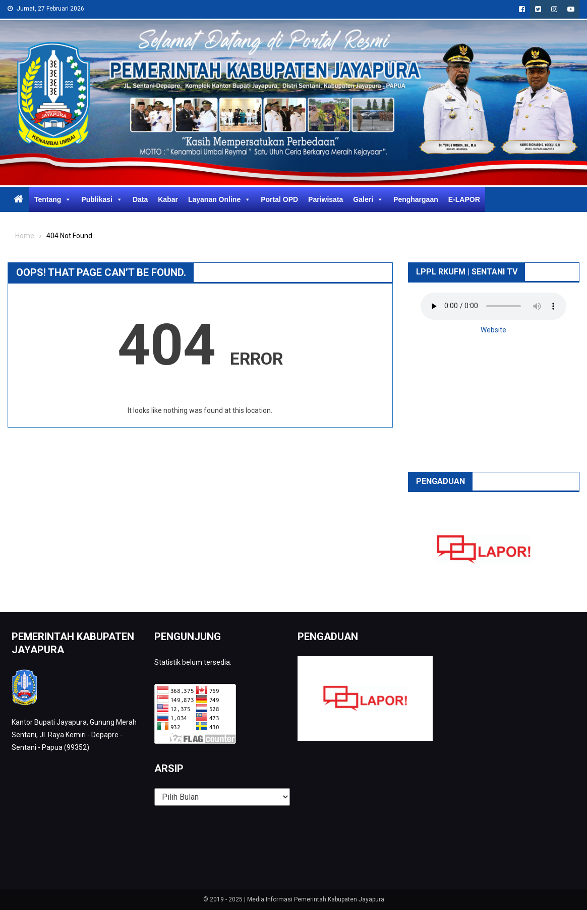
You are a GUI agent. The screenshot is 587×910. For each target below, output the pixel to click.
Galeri (368, 199)
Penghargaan (415, 199)
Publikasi (101, 199)
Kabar (168, 199)
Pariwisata (325, 199)
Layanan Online (219, 199)
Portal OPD (279, 199)
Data (140, 199)
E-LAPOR (464, 199)
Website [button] (493, 330)
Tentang (52, 199)
